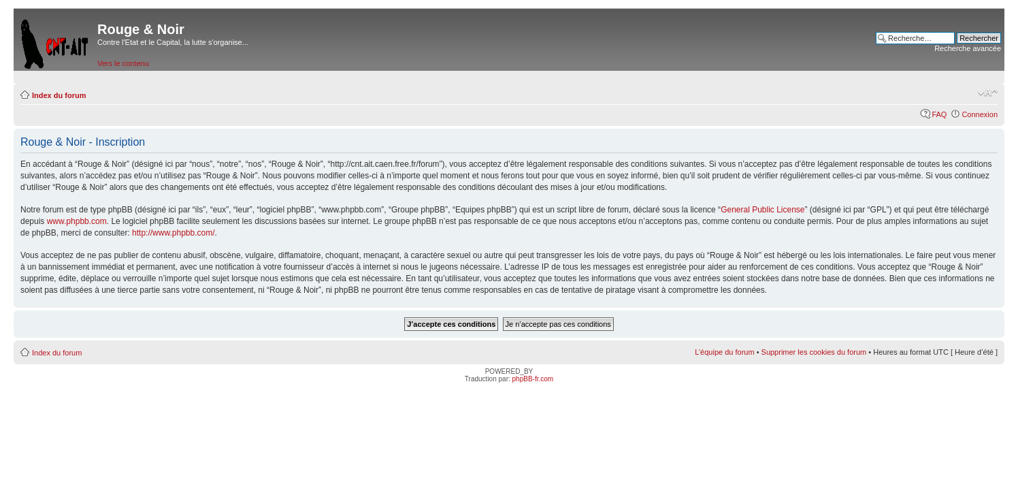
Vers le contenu (123, 63)
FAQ (939, 114)
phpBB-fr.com (533, 379)
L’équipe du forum (724, 352)
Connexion (980, 114)
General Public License (762, 209)
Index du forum (59, 95)
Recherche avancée (967, 48)
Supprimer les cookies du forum (814, 352)
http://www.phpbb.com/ (173, 233)
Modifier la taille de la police (988, 92)
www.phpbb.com (77, 221)
